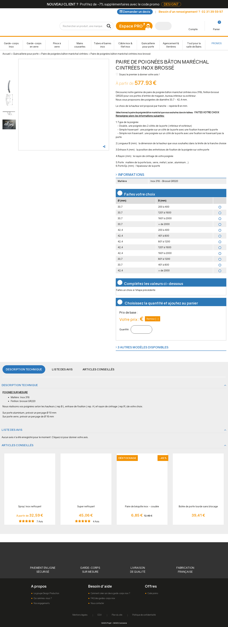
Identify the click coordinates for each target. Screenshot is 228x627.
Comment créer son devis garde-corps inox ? (110, 593)
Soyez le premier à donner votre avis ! (138, 74)
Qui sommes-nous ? (42, 598)
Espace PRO (131, 26)
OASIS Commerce (120, 623)
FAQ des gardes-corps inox (102, 598)
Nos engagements (41, 603)
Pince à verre (57, 45)
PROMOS (217, 43)
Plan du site (117, 615)
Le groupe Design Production (46, 593)
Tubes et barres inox (102, 45)
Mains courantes (79, 45)
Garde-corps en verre (34, 45)
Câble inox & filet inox (125, 45)
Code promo (152, 593)
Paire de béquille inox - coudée (142, 506)
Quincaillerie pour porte (148, 45)
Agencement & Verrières (171, 45)
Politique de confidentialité (144, 615)
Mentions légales (79, 615)
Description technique (24, 369)
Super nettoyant (86, 506)
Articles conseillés (98, 369)
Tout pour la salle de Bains (193, 45)
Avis (40, 521)
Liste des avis (62, 369)
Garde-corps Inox (11, 45)
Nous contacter (97, 603)
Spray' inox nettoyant (29, 506)
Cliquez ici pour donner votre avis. (70, 437)
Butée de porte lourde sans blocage (198, 506)
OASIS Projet (106, 623)
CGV (100, 615)
